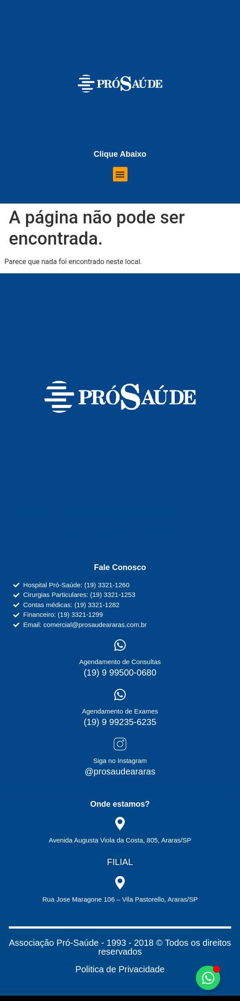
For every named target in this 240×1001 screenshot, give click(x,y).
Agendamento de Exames (120, 711)
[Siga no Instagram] (120, 744)
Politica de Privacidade (120, 969)
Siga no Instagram (120, 760)
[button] (120, 174)
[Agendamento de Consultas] (120, 645)
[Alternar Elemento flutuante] (208, 978)
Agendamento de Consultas (120, 661)
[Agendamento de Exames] (120, 694)
